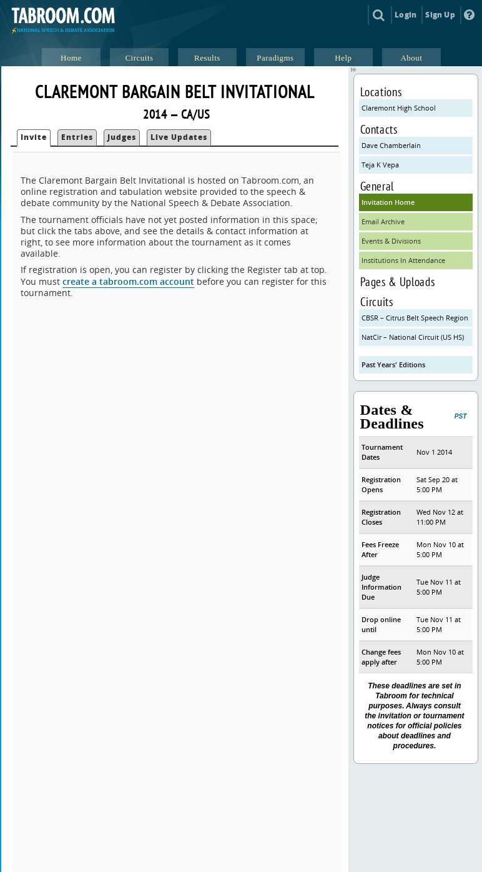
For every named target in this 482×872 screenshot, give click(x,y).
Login (405, 14)
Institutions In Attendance (403, 260)
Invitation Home (388, 202)
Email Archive (383, 221)
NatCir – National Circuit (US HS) (413, 337)
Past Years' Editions (393, 364)
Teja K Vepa (380, 164)
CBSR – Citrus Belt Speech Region (415, 317)
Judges (121, 137)
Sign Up (440, 14)
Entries (77, 137)
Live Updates (178, 137)
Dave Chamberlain (391, 145)
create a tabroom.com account (128, 281)
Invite (34, 137)
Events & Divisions (391, 240)
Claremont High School (399, 107)
